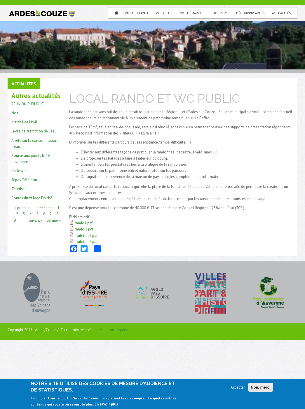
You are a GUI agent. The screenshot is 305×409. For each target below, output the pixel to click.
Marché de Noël (24, 188)
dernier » (54, 286)
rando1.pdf (84, 289)
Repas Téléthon (24, 246)
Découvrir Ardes (250, 13)
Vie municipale (137, 13)
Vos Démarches (193, 13)
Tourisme (221, 13)
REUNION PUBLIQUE (27, 170)
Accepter (238, 387)
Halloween (20, 237)
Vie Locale (164, 13)
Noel (15, 179)
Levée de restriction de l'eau (34, 197)
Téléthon (19, 255)
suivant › (35, 286)
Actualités (281, 13)
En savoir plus (106, 404)
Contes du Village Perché (31, 264)
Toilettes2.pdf (86, 307)
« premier (22, 274)
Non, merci (260, 387)
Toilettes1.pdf (86, 301)
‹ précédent (43, 274)
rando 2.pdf (84, 295)
